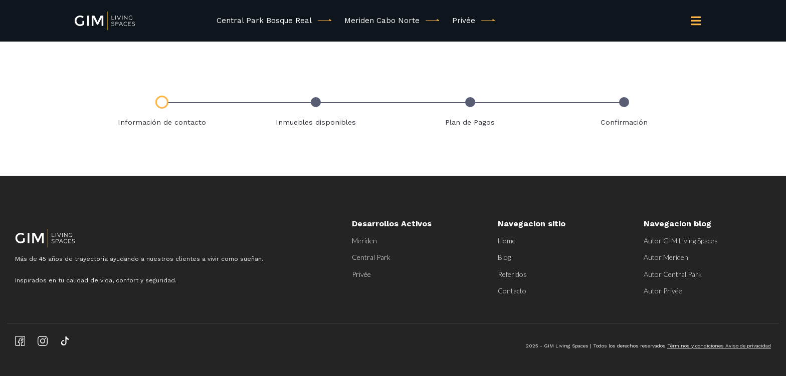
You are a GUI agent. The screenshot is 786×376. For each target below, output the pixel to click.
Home (507, 240)
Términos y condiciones (696, 345)
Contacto (512, 290)
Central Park (371, 257)
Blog (504, 257)
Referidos (512, 274)
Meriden (364, 240)
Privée (463, 20)
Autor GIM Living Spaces (681, 240)
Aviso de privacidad (748, 345)
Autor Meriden (666, 257)
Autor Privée (663, 290)
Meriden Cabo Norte (382, 20)
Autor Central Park (673, 274)
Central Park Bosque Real (264, 20)
